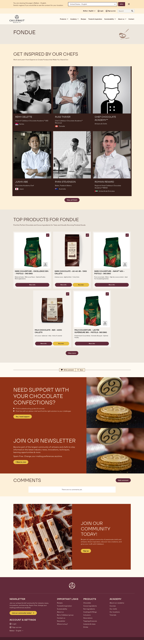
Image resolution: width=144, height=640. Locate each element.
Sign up (86, 551)
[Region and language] (92, 4)
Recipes (83, 19)
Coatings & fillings (90, 612)
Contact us (61, 618)
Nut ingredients (89, 609)
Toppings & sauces (90, 621)
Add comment (123, 480)
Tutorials (113, 615)
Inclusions (87, 615)
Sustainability (62, 609)
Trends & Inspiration (95, 19)
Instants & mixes (89, 624)
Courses (113, 606)
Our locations (115, 612)
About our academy (117, 603)
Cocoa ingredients (90, 606)
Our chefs (113, 609)
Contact (131, 19)
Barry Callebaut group (65, 615)
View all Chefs (72, 200)
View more (72, 353)
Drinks (85, 627)
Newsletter (61, 621)
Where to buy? (62, 624)
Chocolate (87, 603)
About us (60, 612)
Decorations (87, 618)
